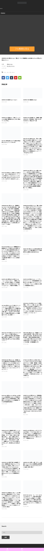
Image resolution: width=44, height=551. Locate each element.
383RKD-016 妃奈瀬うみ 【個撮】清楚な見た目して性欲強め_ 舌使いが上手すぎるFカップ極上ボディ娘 (32, 119)
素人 (8, 72)
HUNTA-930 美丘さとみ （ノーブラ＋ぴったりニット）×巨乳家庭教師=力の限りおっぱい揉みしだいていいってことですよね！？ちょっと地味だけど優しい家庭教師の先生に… (32, 282)
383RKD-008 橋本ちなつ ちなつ (9, 99)
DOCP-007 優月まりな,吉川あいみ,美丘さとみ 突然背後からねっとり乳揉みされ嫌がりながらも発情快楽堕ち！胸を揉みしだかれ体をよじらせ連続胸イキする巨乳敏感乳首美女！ (11, 398)
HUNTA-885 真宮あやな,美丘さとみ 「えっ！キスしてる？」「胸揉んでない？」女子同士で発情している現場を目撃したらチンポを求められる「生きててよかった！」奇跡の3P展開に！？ (11, 282)
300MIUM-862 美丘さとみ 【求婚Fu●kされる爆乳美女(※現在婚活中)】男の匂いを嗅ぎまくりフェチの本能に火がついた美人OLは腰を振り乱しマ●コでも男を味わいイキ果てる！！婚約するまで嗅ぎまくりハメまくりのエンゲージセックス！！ (11, 364)
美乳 (10, 72)
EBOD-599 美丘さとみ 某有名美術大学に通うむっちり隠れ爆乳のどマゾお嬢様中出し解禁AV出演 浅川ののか (32, 250)
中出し (5, 72)
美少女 (13, 72)
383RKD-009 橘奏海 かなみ (30, 99)
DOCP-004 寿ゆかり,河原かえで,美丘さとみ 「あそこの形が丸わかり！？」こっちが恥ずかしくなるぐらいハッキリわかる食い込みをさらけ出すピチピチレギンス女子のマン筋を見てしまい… (11, 176)
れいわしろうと (11, 66)
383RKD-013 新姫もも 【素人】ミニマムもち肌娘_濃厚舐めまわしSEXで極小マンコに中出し (11, 119)
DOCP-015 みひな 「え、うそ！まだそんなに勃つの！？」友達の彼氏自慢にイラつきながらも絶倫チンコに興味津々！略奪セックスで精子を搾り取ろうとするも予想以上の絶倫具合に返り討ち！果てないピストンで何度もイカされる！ (32, 499)
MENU (3, 13)
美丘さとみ (9, 64)
